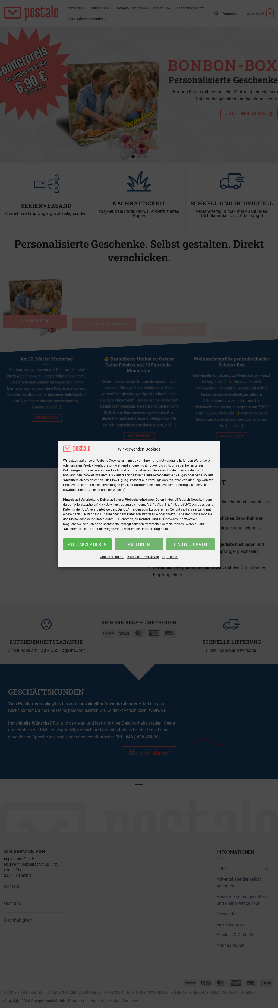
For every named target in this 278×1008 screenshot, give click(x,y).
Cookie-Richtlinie (112, 557)
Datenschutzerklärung (143, 557)
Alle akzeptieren (87, 544)
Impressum (170, 557)
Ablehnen (139, 544)
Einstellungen (190, 544)
